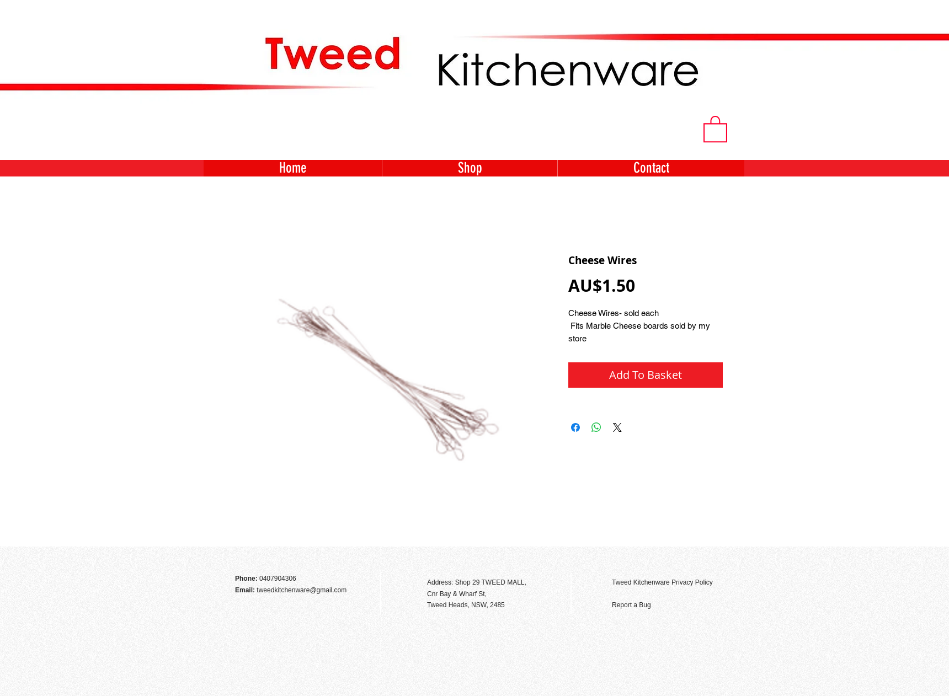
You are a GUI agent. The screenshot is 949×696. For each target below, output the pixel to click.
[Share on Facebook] (575, 427)
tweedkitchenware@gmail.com (301, 590)
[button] (715, 128)
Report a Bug (631, 605)
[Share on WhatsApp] (596, 427)
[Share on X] (617, 427)
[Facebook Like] (714, 558)
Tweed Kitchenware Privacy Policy (662, 582)
